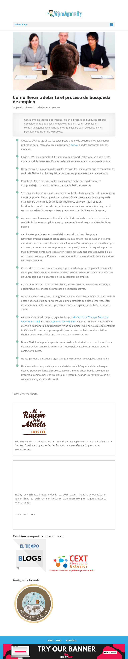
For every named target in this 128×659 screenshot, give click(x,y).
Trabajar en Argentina (48, 107)
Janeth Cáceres (24, 107)
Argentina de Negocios (63, 321)
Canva (74, 145)
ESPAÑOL (71, 639)
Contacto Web (26, 514)
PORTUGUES (55, 639)
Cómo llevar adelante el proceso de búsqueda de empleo (61, 99)
